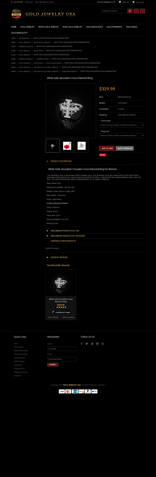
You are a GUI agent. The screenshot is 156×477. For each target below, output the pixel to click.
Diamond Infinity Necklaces (21, 280)
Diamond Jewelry (26, 46)
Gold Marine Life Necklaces (21, 92)
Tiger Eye (14, 336)
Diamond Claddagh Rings (21, 314)
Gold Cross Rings (53, 63)
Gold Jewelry (24, 42)
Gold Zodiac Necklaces (20, 117)
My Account (29, 2)
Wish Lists (125, 2)
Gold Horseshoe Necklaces (21, 99)
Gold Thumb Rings (18, 192)
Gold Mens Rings (18, 185)
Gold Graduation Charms (21, 124)
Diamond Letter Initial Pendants (23, 289)
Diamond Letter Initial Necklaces (23, 277)
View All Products (52, 248)
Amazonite (15, 320)
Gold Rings (38, 50)
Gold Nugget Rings (18, 187)
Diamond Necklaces (19, 271)
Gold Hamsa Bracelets (20, 205)
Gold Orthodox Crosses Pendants (24, 144)
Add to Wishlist (19, 398)
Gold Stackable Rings (19, 162)
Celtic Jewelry (16, 225)
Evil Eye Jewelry (17, 250)
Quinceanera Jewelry (19, 239)
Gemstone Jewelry (18, 318)
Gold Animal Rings (18, 164)
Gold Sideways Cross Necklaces (23, 115)
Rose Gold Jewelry (18, 264)
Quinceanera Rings (18, 167)
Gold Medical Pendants (20, 126)
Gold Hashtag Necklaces (20, 94)
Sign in (37, 2)
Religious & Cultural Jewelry (46, 67)
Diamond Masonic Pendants (22, 291)
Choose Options (27, 393)
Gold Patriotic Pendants (20, 131)
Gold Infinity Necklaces (20, 101)
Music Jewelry (16, 257)
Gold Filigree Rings (18, 160)
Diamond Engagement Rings (22, 309)
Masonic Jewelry (17, 230)
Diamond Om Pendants (20, 293)
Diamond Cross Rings (19, 302)
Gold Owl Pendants (18, 153)
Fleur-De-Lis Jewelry (19, 253)
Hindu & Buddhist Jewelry (21, 232)
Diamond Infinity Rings (20, 311)
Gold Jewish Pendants (19, 142)
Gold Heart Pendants (19, 140)
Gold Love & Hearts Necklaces (23, 110)
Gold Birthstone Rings (19, 171)
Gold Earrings (16, 196)
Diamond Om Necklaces (20, 282)
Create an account (48, 2)
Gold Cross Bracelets (19, 203)
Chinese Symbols (18, 241)
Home (13, 38)
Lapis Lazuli (15, 327)
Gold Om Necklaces (19, 103)
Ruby (13, 332)
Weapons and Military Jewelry (22, 243)
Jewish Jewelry (17, 237)
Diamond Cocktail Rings (20, 307)
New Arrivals (24, 38)
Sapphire (14, 334)
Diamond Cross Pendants (21, 286)
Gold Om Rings (17, 189)
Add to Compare (34, 398)
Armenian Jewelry (18, 219)
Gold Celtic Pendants (19, 135)
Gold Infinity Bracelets (19, 207)
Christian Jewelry (69, 71)
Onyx (13, 329)
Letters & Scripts (17, 255)
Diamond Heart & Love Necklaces (24, 275)
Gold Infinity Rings (18, 180)
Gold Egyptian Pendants (20, 151)
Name (49, 426)
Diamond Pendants (18, 284)
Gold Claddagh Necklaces (21, 90)
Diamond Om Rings (18, 316)
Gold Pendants (17, 119)
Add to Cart (107, 148)
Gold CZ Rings (17, 158)
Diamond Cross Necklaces (21, 273)
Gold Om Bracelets (18, 201)
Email (49, 437)
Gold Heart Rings (18, 178)
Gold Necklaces (17, 88)
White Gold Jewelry (42, 42)
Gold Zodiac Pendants (19, 128)
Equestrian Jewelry (18, 246)
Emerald (14, 325)
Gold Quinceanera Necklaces (22, 113)
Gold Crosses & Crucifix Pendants (24, 137)
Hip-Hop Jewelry (17, 248)
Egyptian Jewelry (17, 221)
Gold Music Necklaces (19, 108)
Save (104, 155)
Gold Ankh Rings (17, 169)
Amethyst (14, 322)
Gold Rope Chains (18, 214)
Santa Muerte (16, 223)
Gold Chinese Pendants (20, 121)
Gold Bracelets (17, 198)
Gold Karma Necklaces (20, 106)
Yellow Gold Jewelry (19, 259)
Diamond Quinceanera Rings (22, 304)
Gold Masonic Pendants (20, 149)
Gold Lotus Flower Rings (20, 182)
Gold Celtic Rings (18, 174)
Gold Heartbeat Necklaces (21, 97)
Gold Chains (16, 210)
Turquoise (15, 338)
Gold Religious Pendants (20, 133)
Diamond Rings (43, 59)
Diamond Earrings (18, 295)
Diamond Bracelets (18, 298)
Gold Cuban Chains (18, 212)
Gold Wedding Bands (19, 194)
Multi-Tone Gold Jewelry (20, 266)
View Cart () (140, 2)
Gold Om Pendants (18, 146)
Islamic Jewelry (17, 234)
